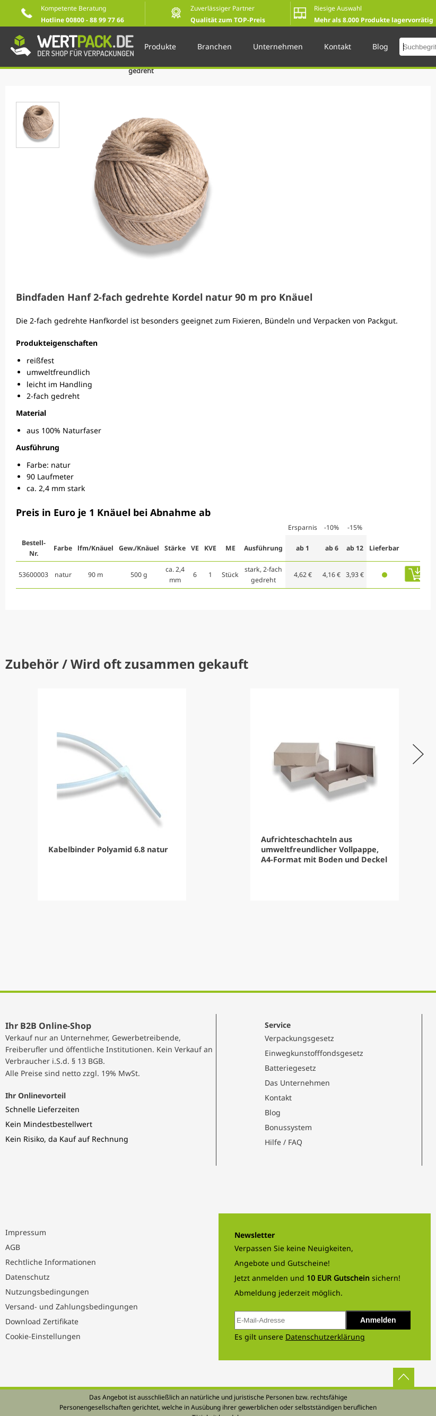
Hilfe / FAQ (283, 1142)
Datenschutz (27, 1277)
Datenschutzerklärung (325, 1337)
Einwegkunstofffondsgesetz (314, 1053)
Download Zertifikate (42, 1321)
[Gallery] (218, 794)
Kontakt (278, 1097)
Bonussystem (288, 1127)
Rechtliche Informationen (50, 1262)
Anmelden (378, 1320)
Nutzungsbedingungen (47, 1292)
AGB (12, 1247)
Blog (273, 1112)
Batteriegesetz (290, 1068)
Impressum (25, 1232)
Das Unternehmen (297, 1083)
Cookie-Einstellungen (43, 1336)
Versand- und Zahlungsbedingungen (71, 1306)
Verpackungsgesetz (299, 1038)
